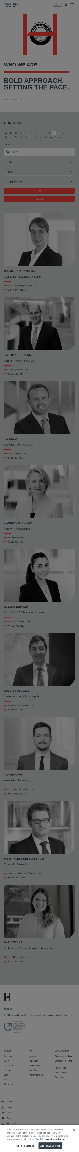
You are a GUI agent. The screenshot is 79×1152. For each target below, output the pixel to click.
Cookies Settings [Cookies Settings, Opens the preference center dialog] (25, 1148)
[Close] (73, 1132)
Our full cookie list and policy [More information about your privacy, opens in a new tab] (50, 1142)
